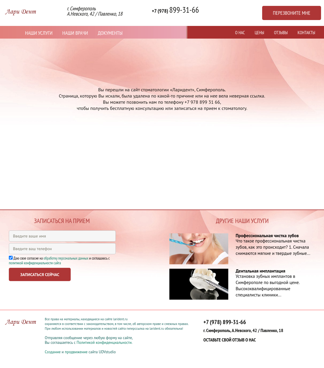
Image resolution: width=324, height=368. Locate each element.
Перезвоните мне (291, 12)
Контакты (306, 32)
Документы (110, 32)
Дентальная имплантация (260, 271)
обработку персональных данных (66, 258)
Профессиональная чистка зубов (267, 235)
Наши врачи (75, 32)
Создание (53, 351)
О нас (240, 32)
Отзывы (281, 32)
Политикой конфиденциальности (104, 342)
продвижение (76, 351)
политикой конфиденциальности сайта (35, 262)
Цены (259, 32)
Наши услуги (38, 32)
